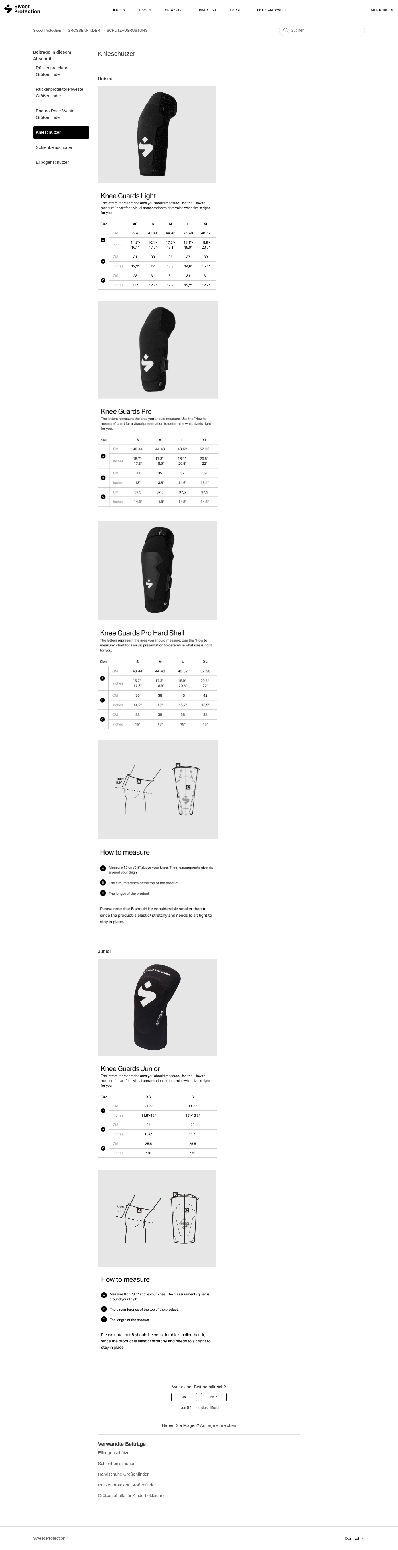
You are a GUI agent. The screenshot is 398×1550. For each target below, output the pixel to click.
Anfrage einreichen (218, 1425)
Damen (145, 9)
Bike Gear (207, 9)
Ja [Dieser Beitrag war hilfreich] (184, 1397)
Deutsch (355, 1538)
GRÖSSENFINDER (84, 30)
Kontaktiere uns (382, 9)
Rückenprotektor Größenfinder (51, 71)
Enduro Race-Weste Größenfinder (55, 114)
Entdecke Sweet (271, 9)
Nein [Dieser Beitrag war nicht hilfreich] (214, 1397)
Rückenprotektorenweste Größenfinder (59, 92)
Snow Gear (175, 9)
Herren (118, 9)
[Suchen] (322, 30)
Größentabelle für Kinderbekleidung (132, 1495)
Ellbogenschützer (52, 162)
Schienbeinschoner (54, 147)
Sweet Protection (47, 30)
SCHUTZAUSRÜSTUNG (127, 30)
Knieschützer (48, 132)
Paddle (236, 9)
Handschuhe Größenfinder (123, 1474)
